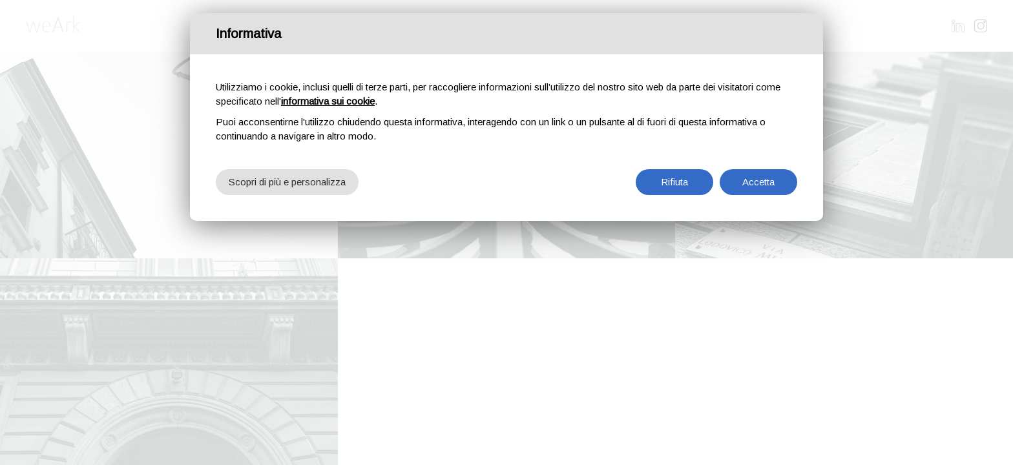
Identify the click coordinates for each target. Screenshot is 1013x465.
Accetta (758, 181)
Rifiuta (674, 181)
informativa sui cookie (328, 101)
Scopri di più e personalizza (287, 181)
